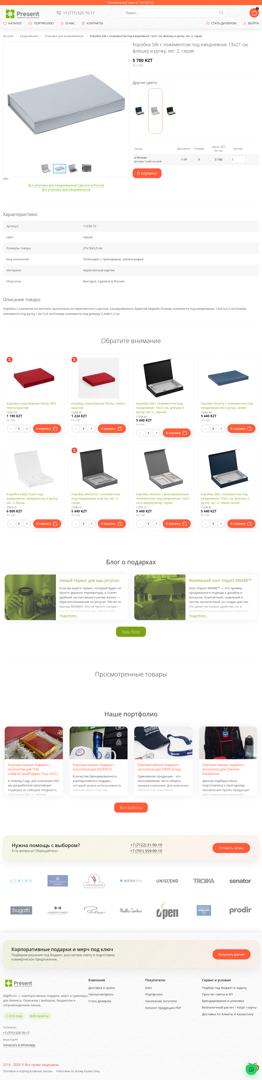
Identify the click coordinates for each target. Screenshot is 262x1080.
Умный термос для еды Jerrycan (89, 580)
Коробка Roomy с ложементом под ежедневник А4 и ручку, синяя (227, 405)
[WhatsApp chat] (251, 1069)
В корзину (147, 173)
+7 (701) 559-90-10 (146, 851)
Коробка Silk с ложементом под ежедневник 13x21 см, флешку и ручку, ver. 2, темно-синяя (225, 498)
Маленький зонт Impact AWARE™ (220, 580)
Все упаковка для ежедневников (66, 189)
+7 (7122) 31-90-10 (146, 845)
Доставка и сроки (101, 988)
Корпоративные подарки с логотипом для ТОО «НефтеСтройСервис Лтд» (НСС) (33, 769)
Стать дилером (99, 1001)
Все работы (131, 807)
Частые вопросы (101, 994)
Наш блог (131, 632)
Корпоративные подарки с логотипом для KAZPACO (94, 766)
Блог (148, 988)
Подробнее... (69, 616)
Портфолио (154, 994)
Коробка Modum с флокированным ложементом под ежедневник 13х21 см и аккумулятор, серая (163, 498)
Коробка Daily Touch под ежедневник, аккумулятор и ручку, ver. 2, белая (32, 498)
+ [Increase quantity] (27, 428)
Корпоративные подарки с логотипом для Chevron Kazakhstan (223, 769)
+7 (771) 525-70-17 (79, 12)
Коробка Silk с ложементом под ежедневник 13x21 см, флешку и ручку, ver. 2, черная (160, 407)
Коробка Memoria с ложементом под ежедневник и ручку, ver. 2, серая (95, 498)
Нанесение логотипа (161, 1001)
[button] (122, 48)
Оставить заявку (231, 848)
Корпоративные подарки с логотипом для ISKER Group (159, 766)
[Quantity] (19, 429)
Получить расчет (231, 954)
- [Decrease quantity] (10, 428)
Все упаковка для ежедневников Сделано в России (66, 185)
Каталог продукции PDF (163, 1008)
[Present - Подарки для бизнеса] (23, 13)
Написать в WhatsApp (19, 1045)
